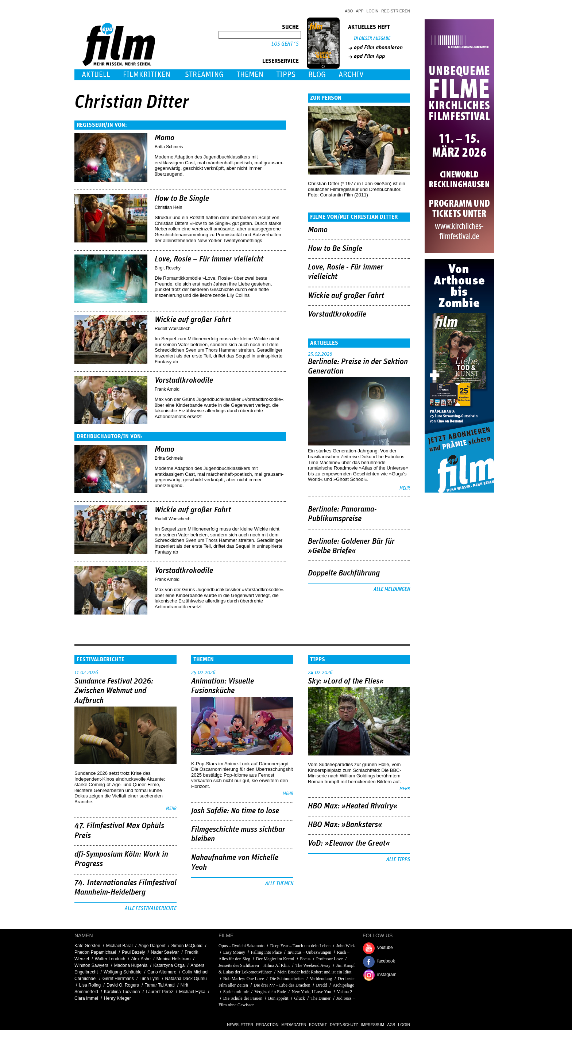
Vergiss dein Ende (270, 991)
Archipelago (343, 985)
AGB (391, 1024)
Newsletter (240, 1024)
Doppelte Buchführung (344, 573)
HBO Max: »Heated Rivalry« (353, 806)
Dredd (321, 985)
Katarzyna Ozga (169, 965)
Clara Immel (86, 998)
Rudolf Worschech (172, 328)
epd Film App (369, 56)
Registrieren (395, 11)
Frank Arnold (167, 389)
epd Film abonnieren (378, 47)
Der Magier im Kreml (275, 958)
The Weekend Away (313, 965)
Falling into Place (266, 952)
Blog (317, 75)
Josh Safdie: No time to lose (235, 811)
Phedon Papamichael (95, 952)
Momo (164, 138)
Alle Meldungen (392, 589)
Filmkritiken (146, 75)
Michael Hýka (192, 991)
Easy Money (234, 952)
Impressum (372, 1024)
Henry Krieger (117, 998)
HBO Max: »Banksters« (345, 825)
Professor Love (329, 958)
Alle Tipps (398, 859)
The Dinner (320, 998)
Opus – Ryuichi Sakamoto (241, 945)
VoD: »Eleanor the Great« (349, 843)
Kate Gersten (87, 945)
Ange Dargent (151, 945)
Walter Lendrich (110, 958)
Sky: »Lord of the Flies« (346, 681)
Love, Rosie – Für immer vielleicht (209, 259)
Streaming (204, 75)
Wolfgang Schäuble (123, 972)
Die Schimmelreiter (287, 978)
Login (373, 11)
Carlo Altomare (161, 972)
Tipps (285, 75)
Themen (249, 75)
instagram (387, 974)
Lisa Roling (90, 985)
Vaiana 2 (344, 991)
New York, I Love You (311, 991)
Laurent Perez (159, 991)
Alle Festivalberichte (151, 908)
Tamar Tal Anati (160, 985)
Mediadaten (293, 1024)
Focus (305, 958)
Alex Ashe (140, 958)
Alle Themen (279, 883)
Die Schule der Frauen (243, 998)
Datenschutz (344, 1024)
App (360, 11)
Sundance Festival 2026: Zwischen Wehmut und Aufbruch (113, 691)
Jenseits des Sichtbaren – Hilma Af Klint (254, 965)
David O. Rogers (123, 985)
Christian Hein (168, 207)
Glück (299, 998)
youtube (385, 947)
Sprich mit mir (236, 991)
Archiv (351, 75)
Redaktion (267, 1024)
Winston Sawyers (91, 965)
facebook (386, 961)
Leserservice (280, 61)
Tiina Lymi (149, 978)
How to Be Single (182, 199)
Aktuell (96, 75)
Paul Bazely (133, 952)
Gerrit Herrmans (118, 978)
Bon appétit (278, 998)
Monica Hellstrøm (173, 958)
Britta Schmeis (169, 146)
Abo (349, 11)
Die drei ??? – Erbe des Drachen (282, 985)
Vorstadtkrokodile (184, 380)
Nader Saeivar (165, 952)
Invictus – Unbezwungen (309, 952)
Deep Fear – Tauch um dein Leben (300, 945)
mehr (404, 488)
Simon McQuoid (186, 945)
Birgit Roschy (168, 268)
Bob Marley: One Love (243, 978)
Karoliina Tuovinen (122, 991)
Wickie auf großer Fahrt (193, 320)
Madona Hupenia (130, 965)
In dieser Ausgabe (372, 39)
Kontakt (318, 1024)
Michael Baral (119, 945)
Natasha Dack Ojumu (186, 978)
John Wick (345, 945)
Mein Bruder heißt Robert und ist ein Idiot (314, 972)
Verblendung (321, 978)
